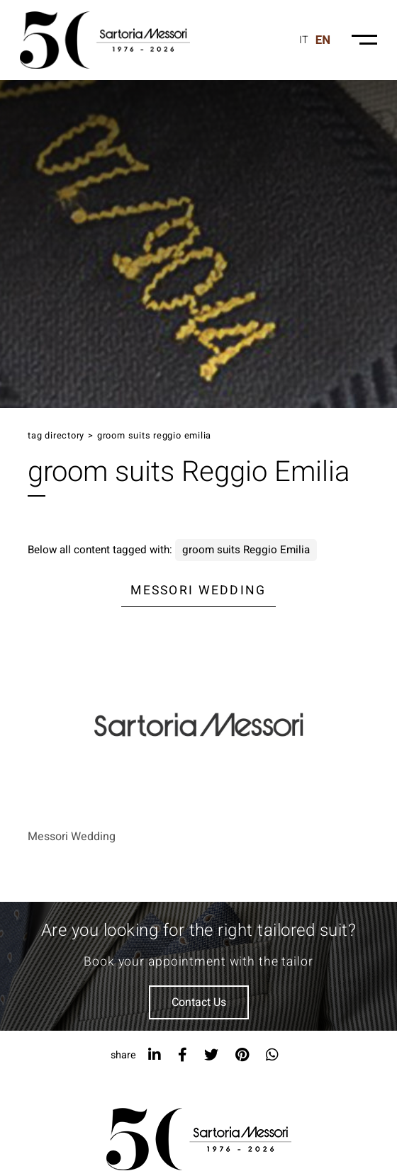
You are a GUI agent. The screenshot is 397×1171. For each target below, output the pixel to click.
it (303, 40)
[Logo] (105, 40)
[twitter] (211, 1055)
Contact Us (199, 1002)
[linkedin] (154, 1055)
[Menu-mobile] (364, 40)
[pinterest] (242, 1055)
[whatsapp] (272, 1055)
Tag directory (56, 435)
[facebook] (182, 1055)
